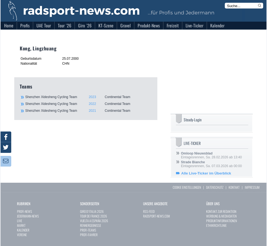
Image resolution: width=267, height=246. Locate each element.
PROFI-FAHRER (89, 234)
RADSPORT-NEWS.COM (156, 216)
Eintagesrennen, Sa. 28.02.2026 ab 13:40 (211, 155)
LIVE (19, 220)
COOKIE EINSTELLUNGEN (187, 187)
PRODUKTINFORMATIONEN (221, 220)
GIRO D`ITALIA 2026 (92, 211)
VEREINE (22, 234)
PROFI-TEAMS (88, 230)
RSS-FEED (149, 211)
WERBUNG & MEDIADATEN (221, 216)
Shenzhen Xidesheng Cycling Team (88, 97)
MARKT (21, 225)
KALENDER (23, 230)
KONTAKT (234, 187)
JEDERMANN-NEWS (28, 216)
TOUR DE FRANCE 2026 (93, 216)
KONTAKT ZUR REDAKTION (221, 211)
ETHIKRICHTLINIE (216, 225)
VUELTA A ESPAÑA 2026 (94, 220)
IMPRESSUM (252, 187)
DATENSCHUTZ (214, 187)
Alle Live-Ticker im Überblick (206, 173)
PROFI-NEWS (24, 211)
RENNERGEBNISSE (90, 225)
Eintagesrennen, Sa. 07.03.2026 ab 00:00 (211, 164)
